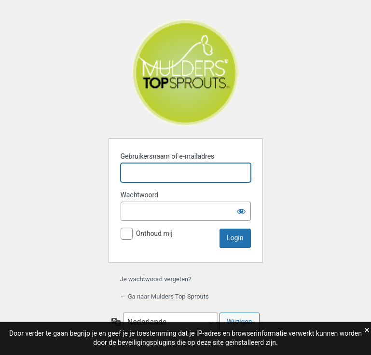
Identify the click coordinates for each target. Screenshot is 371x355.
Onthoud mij (154, 233)
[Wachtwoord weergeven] (241, 211)
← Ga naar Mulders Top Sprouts (164, 296)
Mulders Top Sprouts (185, 72)
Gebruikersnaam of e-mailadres (168, 156)
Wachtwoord (139, 195)
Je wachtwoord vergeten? (156, 279)
